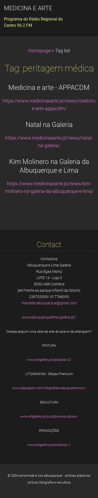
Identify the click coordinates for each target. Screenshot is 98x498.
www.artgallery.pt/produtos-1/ (49, 445)
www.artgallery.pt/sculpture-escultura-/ (49, 416)
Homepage (39, 50)
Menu (83, 12)
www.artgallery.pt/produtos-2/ (49, 360)
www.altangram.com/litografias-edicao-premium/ (49, 388)
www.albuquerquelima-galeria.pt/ (49, 317)
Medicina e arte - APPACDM (49, 87)
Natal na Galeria (49, 125)
